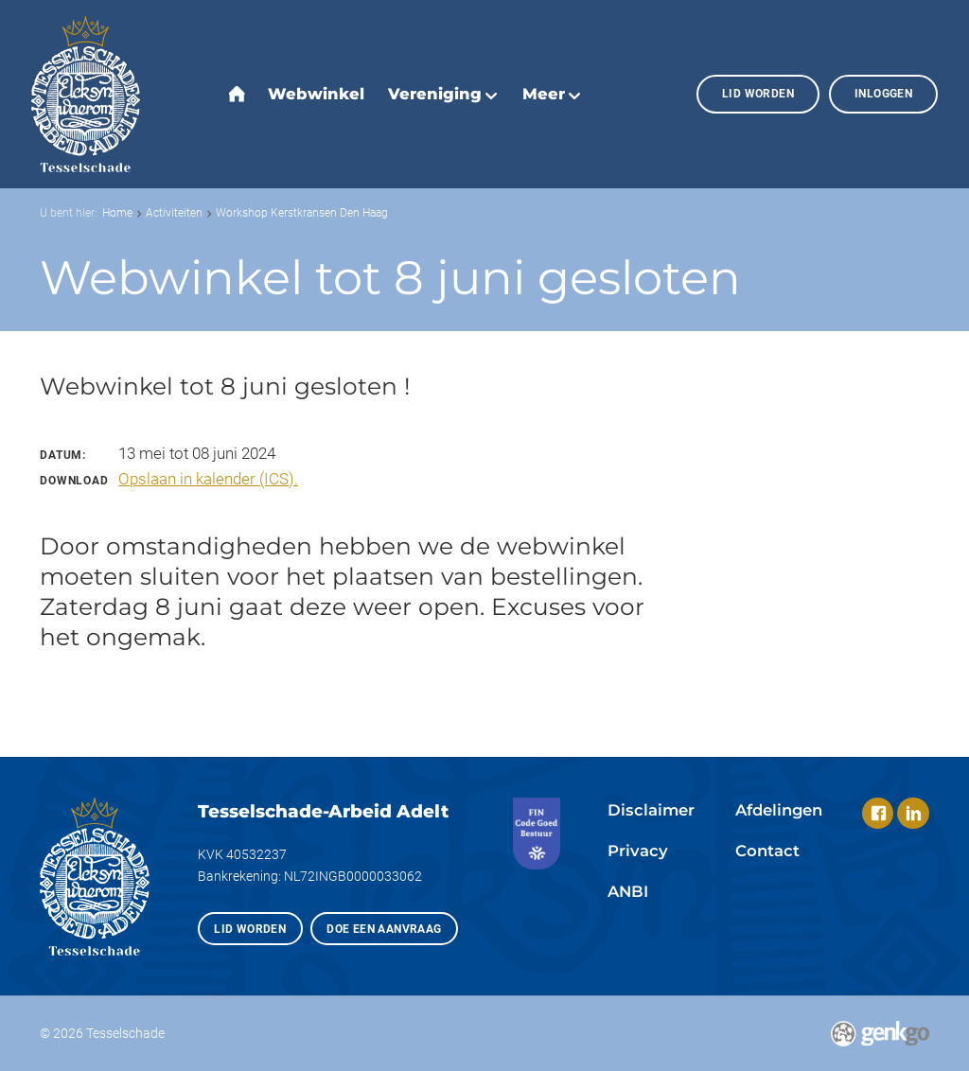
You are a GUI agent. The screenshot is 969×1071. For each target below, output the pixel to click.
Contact (767, 850)
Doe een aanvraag (383, 929)
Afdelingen (778, 809)
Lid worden (758, 93)
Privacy (638, 850)
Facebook (877, 813)
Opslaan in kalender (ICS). (208, 479)
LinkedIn (912, 813)
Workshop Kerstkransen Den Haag (302, 212)
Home (117, 212)
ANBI (628, 891)
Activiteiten (174, 212)
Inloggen (883, 93)
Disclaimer (651, 809)
